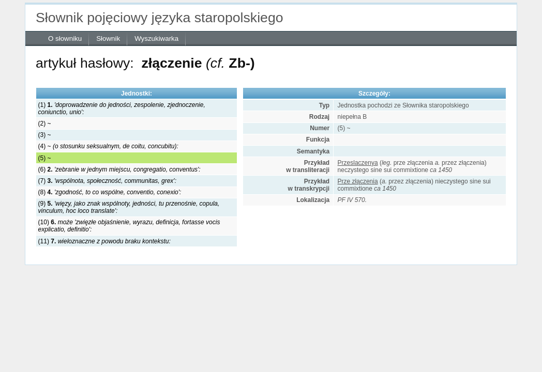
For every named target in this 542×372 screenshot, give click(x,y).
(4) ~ (108, 146)
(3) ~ (44, 134)
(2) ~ (44, 123)
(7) (107, 180)
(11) (104, 241)
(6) (119, 169)
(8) (110, 192)
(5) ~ (44, 158)
